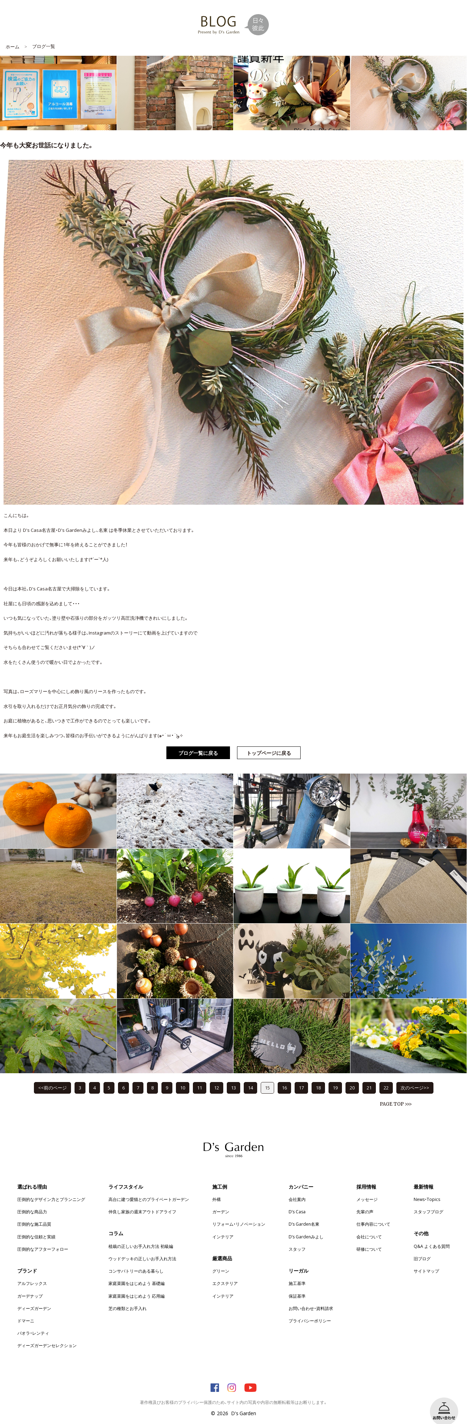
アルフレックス (32, 1272)
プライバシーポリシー (310, 1310)
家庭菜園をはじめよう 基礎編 (136, 1272)
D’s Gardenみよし (306, 1226)
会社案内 (297, 1188)
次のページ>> (415, 1077)
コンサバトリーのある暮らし (136, 1260)
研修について (369, 1238)
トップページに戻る (269, 742)
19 (335, 1077)
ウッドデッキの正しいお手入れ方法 (142, 1248)
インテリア (223, 1226)
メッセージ (367, 1188)
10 (182, 1077)
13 (233, 1077)
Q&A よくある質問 (432, 1235)
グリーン (220, 1260)
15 (267, 1077)
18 (318, 1077)
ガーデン (220, 1201)
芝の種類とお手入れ (127, 1297)
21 (369, 1077)
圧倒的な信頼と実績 (36, 1226)
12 (216, 1077)
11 (199, 1077)
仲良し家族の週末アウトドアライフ (142, 1201)
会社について (369, 1226)
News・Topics (427, 1188)
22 (386, 1077)
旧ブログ (422, 1248)
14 (250, 1077)
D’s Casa (297, 1201)
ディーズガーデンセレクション (47, 1335)
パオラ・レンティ (33, 1322)
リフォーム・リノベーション (238, 1213)
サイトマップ (426, 1260)
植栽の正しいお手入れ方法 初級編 (140, 1235)
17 (301, 1077)
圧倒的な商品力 (32, 1201)
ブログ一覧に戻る (198, 742)
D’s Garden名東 (304, 1213)
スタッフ (297, 1238)
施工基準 (297, 1272)
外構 (216, 1188)
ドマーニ (25, 1310)
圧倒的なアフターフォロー (42, 1238)
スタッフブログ (428, 1201)
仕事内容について (373, 1213)
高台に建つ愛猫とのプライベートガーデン (148, 1188)
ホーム (12, 35)
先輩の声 (364, 1201)
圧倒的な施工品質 (34, 1213)
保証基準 (297, 1285)
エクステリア (225, 1272)
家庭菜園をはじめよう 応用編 (136, 1285)
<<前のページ (52, 1077)
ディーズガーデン (34, 1297)
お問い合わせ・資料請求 (311, 1297)
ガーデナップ (30, 1285)
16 (284, 1077)
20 (352, 1077)
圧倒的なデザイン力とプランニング (51, 1188)
